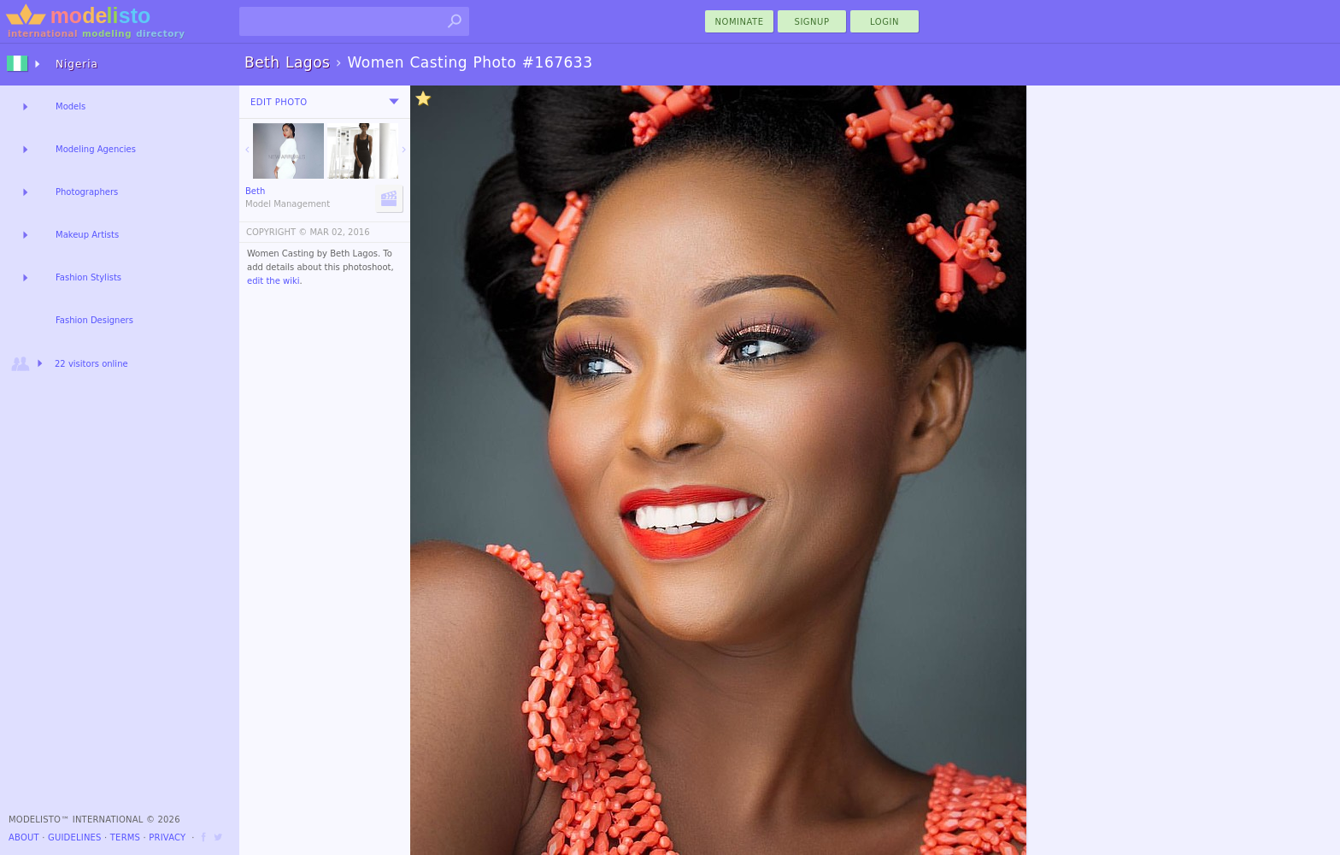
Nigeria (77, 64)
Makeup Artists (87, 234)
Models (70, 106)
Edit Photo (279, 102)
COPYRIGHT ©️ (276, 232)
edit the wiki (273, 281)
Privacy (167, 837)
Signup (812, 22)
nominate (739, 22)
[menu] (394, 101)
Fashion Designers (94, 320)
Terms (125, 837)
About (24, 837)
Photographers (87, 192)
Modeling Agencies (96, 149)
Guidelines (75, 837)
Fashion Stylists (88, 277)
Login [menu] (884, 22)
